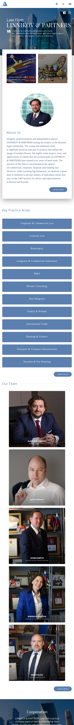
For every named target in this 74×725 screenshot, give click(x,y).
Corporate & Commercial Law (37, 223)
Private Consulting (37, 286)
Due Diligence (37, 298)
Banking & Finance (37, 336)
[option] (21, 68)
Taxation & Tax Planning (37, 361)
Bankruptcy (37, 248)
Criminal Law (37, 235)
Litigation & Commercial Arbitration (37, 261)
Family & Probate (37, 311)
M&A (37, 273)
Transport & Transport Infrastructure (37, 349)
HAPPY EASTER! (46, 80)
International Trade (36, 323)
